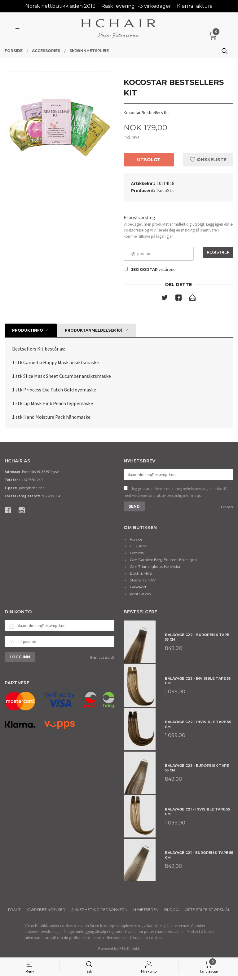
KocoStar (166, 190)
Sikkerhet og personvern (99, 910)
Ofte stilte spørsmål (207, 910)
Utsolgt (149, 159)
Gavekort (138, 587)
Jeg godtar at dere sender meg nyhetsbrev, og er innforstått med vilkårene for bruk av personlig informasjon (177, 493)
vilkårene (167, 270)
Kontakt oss (140, 594)
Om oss (136, 553)
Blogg (171, 910)
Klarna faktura (195, 6)
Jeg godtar (144, 270)
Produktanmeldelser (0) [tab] (93, 331)
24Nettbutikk (129, 949)
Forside (136, 539)
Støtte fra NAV (143, 580)
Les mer (227, 507)
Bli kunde (138, 546)
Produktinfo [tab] (27, 331)
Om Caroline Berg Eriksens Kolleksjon (163, 560)
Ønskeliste (208, 159)
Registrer (218, 252)
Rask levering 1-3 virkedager (136, 6)
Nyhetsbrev (145, 910)
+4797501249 (32, 480)
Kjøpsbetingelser (45, 910)
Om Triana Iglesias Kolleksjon (156, 567)
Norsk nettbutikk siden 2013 (60, 6)
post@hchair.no (31, 488)
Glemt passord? (102, 658)
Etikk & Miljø (141, 574)
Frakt (14, 910)
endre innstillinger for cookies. (138, 938)
